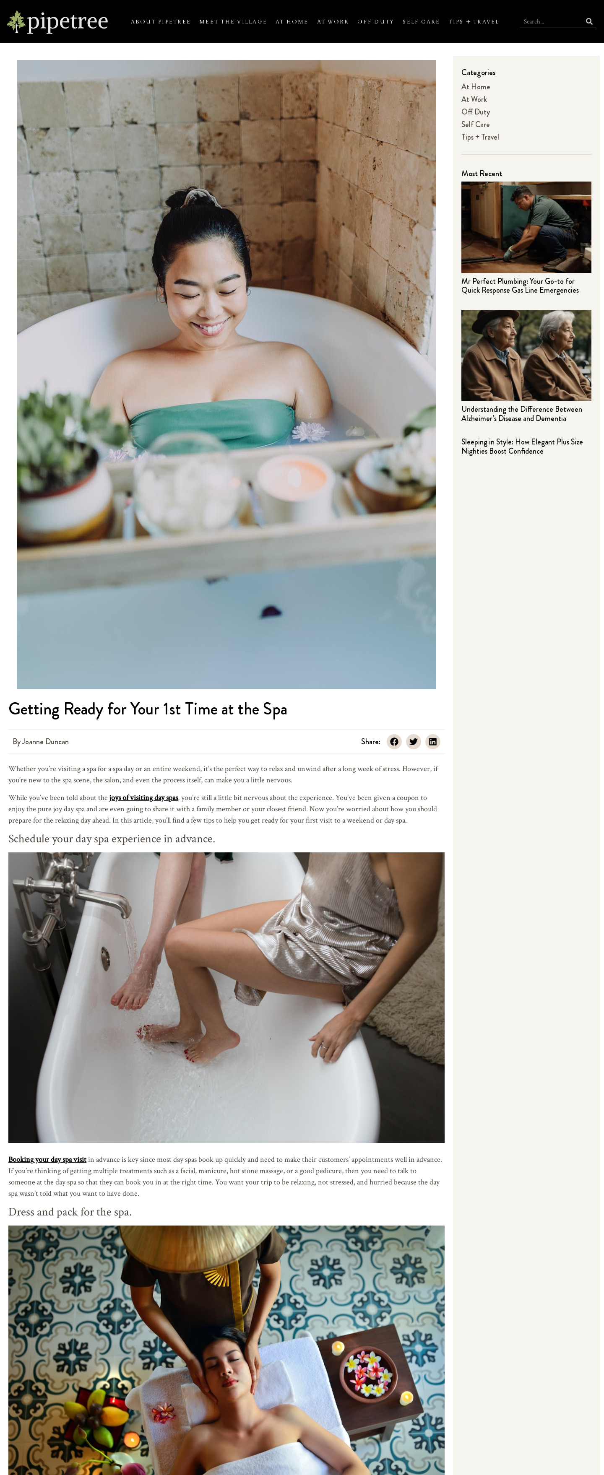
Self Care (421, 21)
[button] (394, 741)
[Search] (589, 22)
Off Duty (375, 21)
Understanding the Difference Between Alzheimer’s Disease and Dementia (521, 414)
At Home (292, 21)
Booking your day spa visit (47, 1159)
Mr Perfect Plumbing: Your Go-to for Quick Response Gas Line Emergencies (520, 286)
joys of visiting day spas (143, 797)
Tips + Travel (473, 21)
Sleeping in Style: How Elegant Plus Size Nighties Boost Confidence (522, 446)
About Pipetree (161, 21)
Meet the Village (233, 21)
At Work (333, 21)
